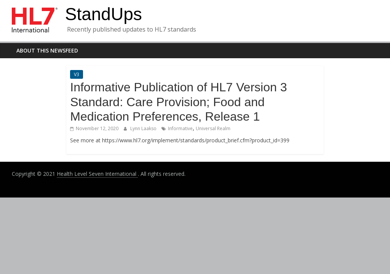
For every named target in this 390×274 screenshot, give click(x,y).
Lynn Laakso (144, 128)
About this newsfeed (47, 50)
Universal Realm (213, 128)
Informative (180, 128)
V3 (76, 74)
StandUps (103, 14)
